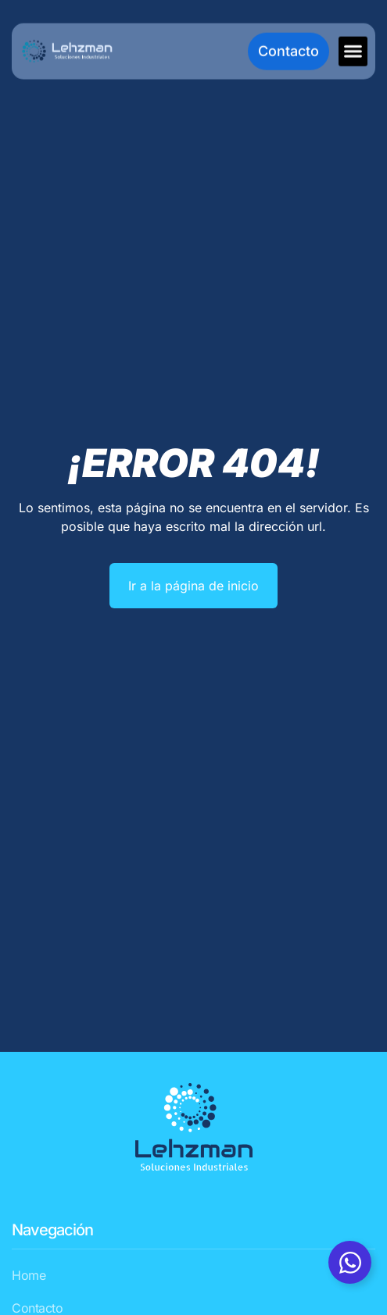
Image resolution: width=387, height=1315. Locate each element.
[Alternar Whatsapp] (349, 1262)
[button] (353, 51)
